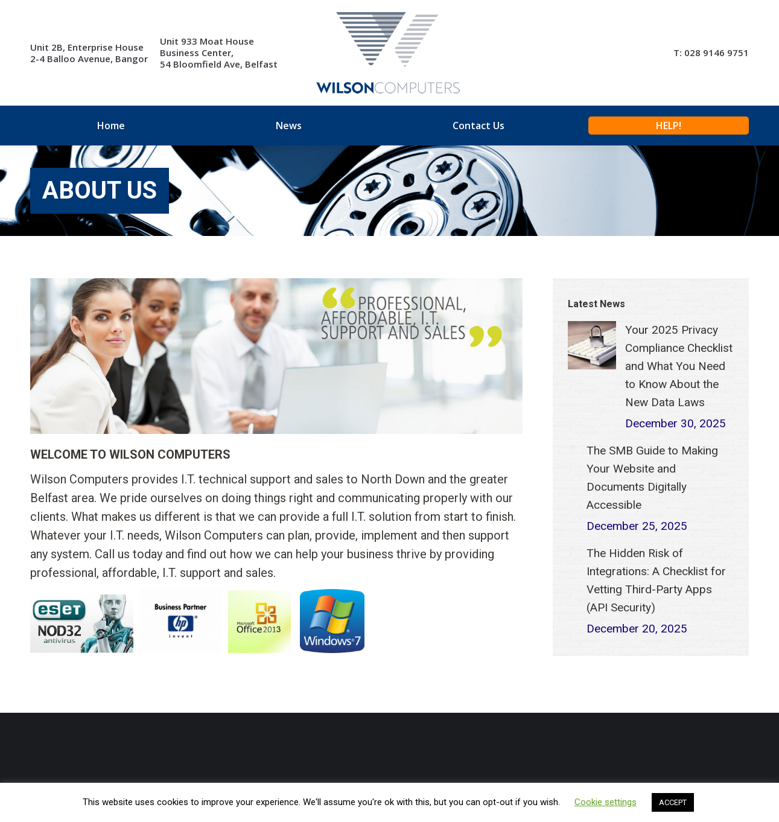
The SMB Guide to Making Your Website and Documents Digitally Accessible (652, 478)
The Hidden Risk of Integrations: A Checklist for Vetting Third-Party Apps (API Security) (656, 580)
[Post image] (592, 345)
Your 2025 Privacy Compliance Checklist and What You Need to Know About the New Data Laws (679, 366)
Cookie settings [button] (605, 802)
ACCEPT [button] (673, 802)
